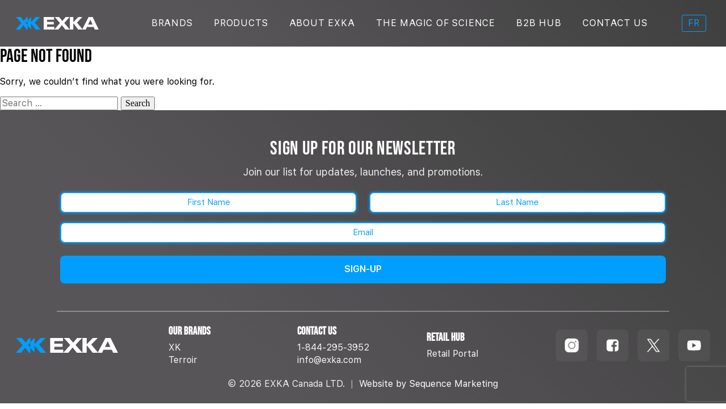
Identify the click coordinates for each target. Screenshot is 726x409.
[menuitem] (694, 23)
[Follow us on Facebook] (612, 345)
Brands (172, 23)
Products (241, 23)
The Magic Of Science (435, 23)
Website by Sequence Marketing (428, 383)
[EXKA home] (85, 345)
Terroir (182, 359)
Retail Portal (452, 353)
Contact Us (615, 23)
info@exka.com (329, 359)
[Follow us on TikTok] (653, 345)
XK (174, 347)
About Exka (322, 23)
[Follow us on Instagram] (572, 345)
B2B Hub (539, 23)
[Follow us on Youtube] (694, 345)
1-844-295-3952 (333, 347)
